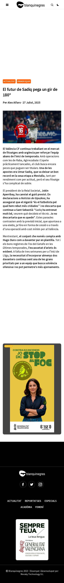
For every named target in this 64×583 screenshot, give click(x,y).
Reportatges (33, 501)
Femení (39, 507)
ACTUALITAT (9, 81)
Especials (51, 501)
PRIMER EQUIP (24, 81)
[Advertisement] (32, 45)
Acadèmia (26, 507)
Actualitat (14, 501)
